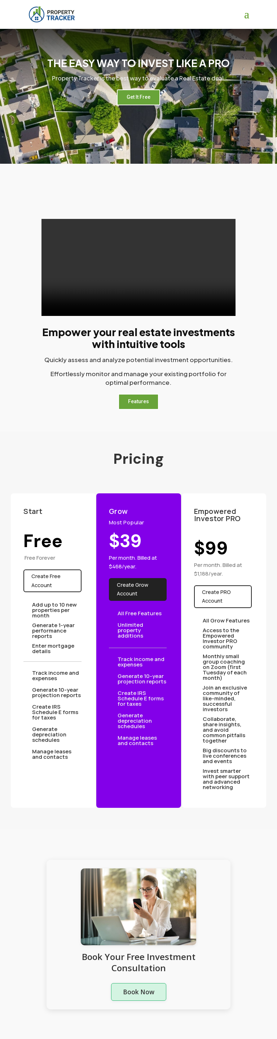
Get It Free (138, 97)
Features (138, 401)
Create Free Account (45, 580)
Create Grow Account (132, 589)
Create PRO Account (216, 596)
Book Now (138, 991)
